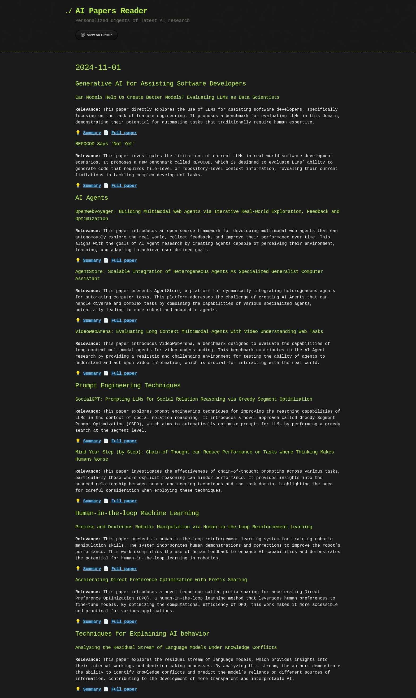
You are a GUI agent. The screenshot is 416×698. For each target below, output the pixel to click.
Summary (92, 133)
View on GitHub (96, 35)
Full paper (124, 133)
